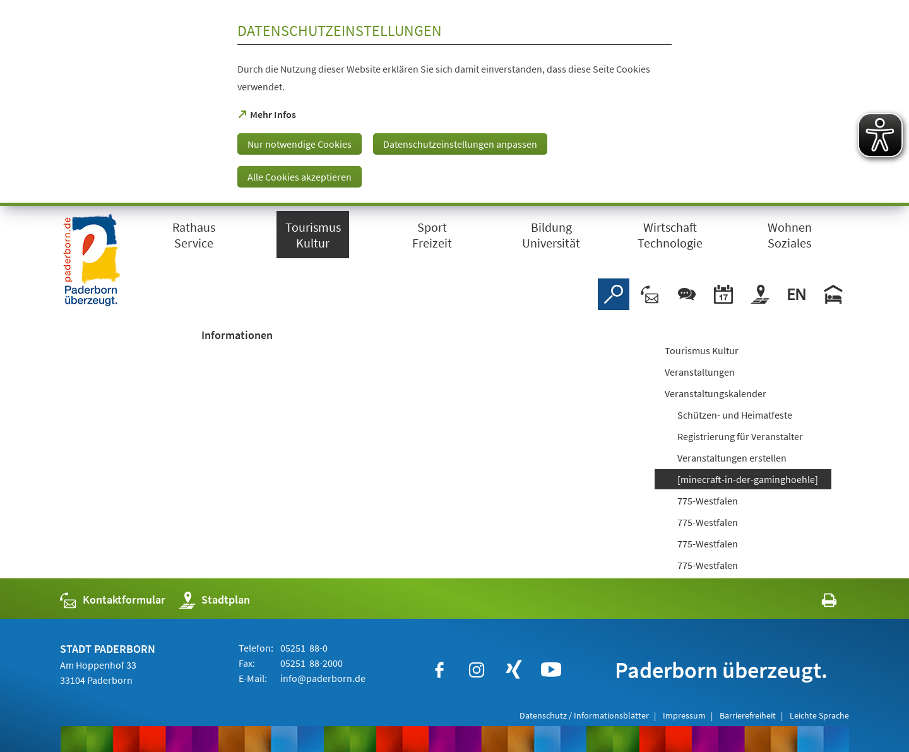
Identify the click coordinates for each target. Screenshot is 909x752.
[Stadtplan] (760, 294)
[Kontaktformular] (650, 294)
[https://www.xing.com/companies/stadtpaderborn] (514, 670)
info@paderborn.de (321, 678)
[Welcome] (796, 294)
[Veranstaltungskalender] (723, 294)
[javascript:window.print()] (818, 602)
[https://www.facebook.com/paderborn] (439, 670)
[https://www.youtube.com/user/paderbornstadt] (551, 670)
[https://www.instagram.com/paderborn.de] (476, 670)
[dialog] (454, 103)
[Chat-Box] (687, 294)
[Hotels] (833, 294)
